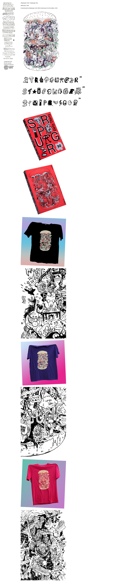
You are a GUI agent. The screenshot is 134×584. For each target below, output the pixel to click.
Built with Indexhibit (7, 63)
